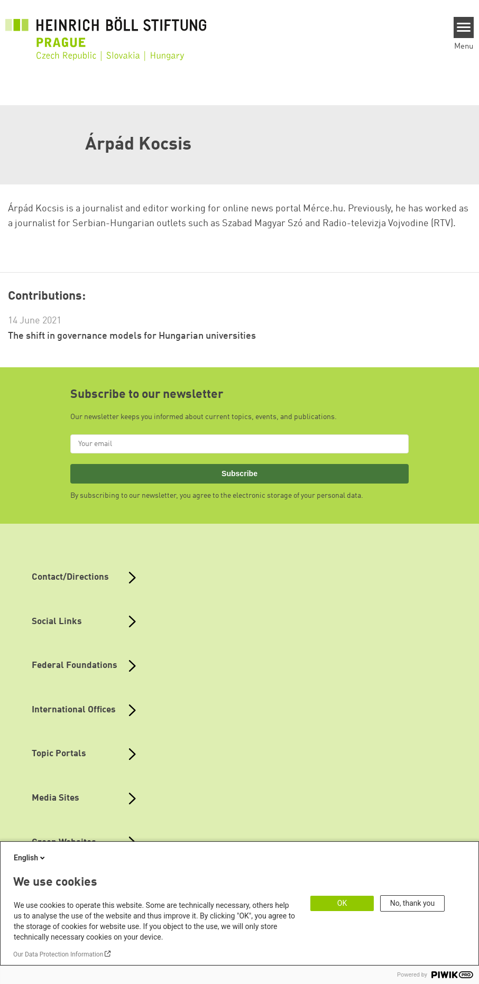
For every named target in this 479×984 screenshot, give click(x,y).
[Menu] (464, 27)
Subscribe (239, 473)
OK (342, 903)
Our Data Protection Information (58, 954)
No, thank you (412, 903)
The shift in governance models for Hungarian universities (132, 336)
